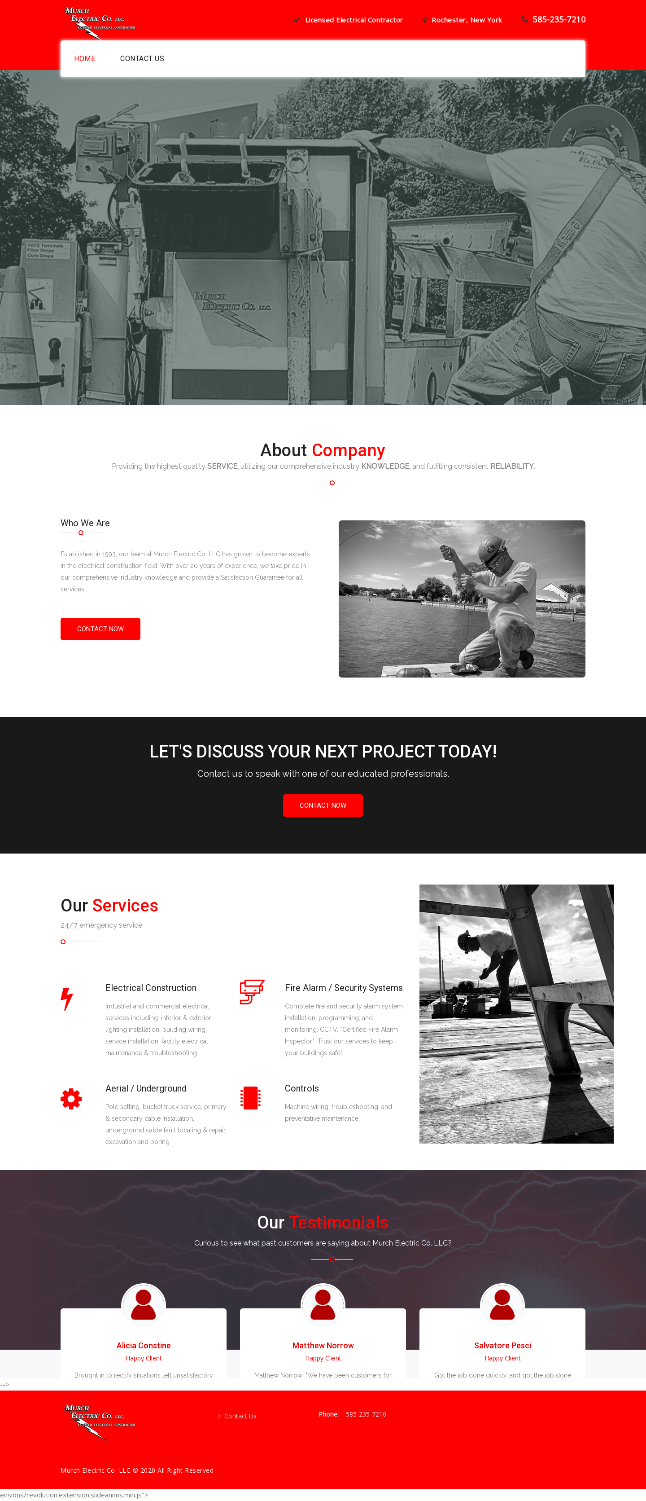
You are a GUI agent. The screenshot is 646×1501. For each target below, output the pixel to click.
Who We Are (85, 523)
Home (84, 58)
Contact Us (237, 1416)
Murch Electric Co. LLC (96, 1470)
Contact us (142, 58)
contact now (100, 629)
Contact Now (323, 805)
